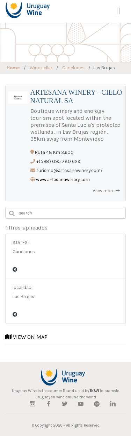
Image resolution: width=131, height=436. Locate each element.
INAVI (94, 391)
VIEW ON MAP (26, 337)
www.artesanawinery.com (63, 179)
